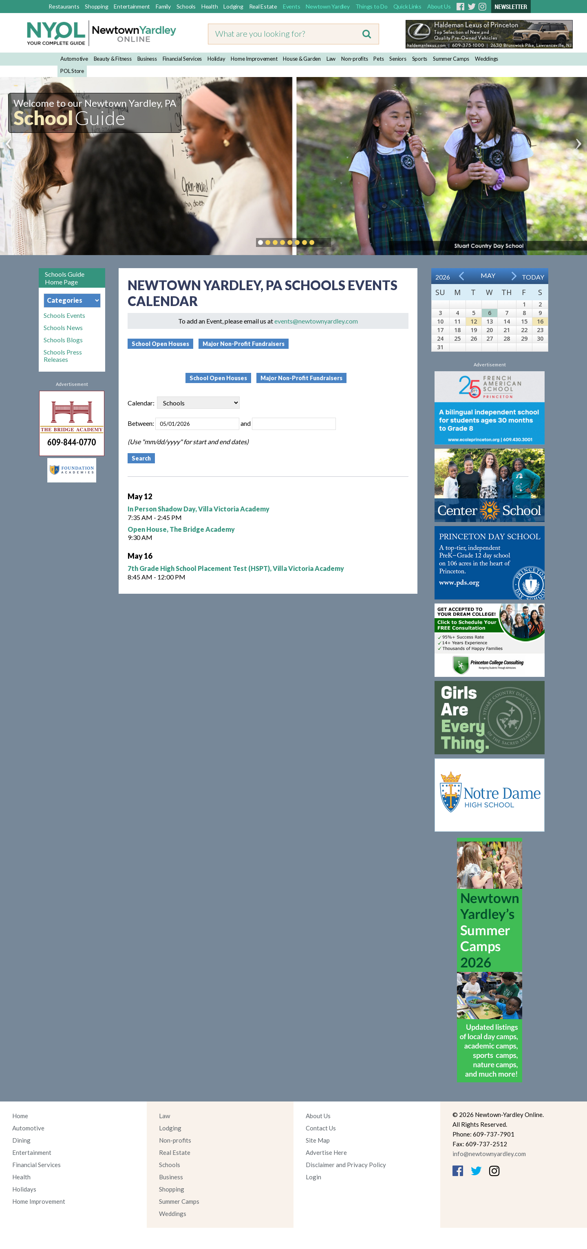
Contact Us (321, 1128)
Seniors (397, 58)
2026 (442, 277)
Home (20, 1115)
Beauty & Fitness (113, 58)
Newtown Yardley (327, 6)
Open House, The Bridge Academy (181, 529)
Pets (378, 58)
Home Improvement (254, 58)
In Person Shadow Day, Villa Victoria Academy (198, 509)
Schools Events (64, 315)
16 (540, 321)
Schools (186, 6)
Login (313, 1177)
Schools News (63, 327)
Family (163, 6)
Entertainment (132, 6)
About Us (439, 6)
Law (331, 58)
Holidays (24, 1189)
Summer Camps (451, 58)
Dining (21, 1140)
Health (209, 6)
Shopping (96, 6)
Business (147, 58)
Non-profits (354, 58)
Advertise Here (326, 1152)
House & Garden (302, 58)
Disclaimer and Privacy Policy (346, 1164)
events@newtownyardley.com (316, 321)
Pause (324, 242)
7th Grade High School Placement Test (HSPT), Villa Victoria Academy (236, 568)
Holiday (216, 58)
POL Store (72, 71)
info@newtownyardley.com (489, 1153)
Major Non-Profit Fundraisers (244, 343)
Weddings (486, 58)
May (488, 275)
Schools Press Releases (63, 355)
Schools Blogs (63, 340)
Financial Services (182, 58)
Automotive (74, 58)
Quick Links (407, 6)
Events (291, 6)
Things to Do (371, 6)
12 (473, 321)
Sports (420, 58)
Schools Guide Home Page (64, 278)
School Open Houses (160, 343)
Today (533, 277)
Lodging (233, 6)
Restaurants (64, 6)
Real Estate (263, 6)
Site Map (318, 1140)
